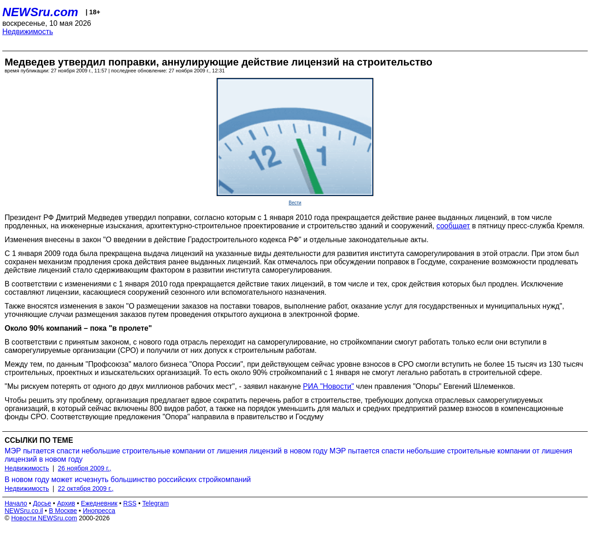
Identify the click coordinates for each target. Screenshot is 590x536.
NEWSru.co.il (24, 510)
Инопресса (99, 510)
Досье (42, 503)
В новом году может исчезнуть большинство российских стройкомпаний (128, 479)
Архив (66, 503)
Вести (295, 202)
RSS (129, 503)
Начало (16, 503)
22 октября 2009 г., (86, 488)
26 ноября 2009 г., (85, 468)
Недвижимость (27, 32)
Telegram (155, 503)
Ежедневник (99, 503)
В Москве (63, 510)
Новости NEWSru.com (44, 518)
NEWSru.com (40, 12)
